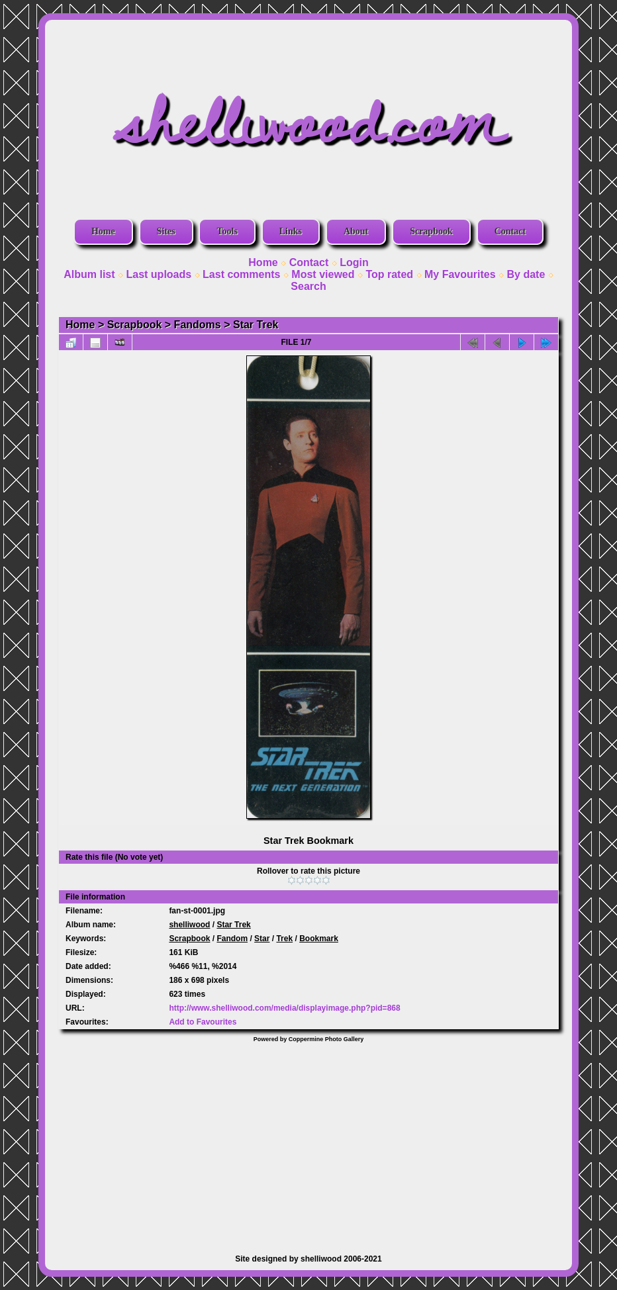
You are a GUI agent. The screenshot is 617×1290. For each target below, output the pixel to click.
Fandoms (197, 324)
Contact (510, 231)
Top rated (389, 274)
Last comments (241, 274)
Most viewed (322, 274)
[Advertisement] (308, 1141)
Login (354, 262)
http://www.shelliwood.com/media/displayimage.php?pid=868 (284, 1008)
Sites (166, 231)
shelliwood (189, 924)
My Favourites (460, 274)
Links (290, 231)
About (356, 231)
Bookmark (318, 938)
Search (308, 286)
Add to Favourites (202, 1022)
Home (103, 231)
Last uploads (158, 274)
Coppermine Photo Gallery (326, 1039)
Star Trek (255, 324)
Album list (89, 274)
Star (261, 938)
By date (526, 274)
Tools (226, 231)
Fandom (232, 938)
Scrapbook (431, 231)
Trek (284, 938)
